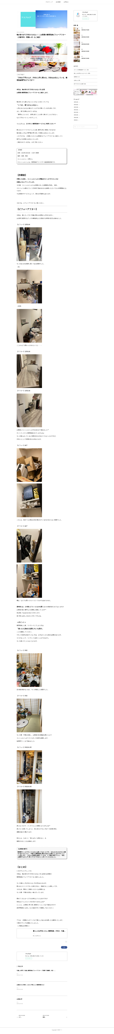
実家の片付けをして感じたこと (88, 49)
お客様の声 (19, 1000)
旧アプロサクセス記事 (80, 83)
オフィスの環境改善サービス (81, 69)
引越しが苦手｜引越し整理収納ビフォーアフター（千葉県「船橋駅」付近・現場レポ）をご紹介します (42, 972)
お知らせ (77, 80)
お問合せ (66, 2)
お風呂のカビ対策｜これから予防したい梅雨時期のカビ (30, 986)
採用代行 (77, 76)
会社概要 (58, 2)
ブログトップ (49, 2)
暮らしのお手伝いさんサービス (82, 73)
